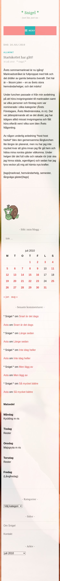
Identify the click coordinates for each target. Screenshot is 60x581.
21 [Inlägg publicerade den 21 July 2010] (22, 281)
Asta (6, 324)
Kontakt (8, 534)
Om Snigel (10, 525)
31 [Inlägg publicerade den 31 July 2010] (45, 287)
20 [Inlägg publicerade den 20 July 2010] (14, 281)
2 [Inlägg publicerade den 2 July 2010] (37, 262)
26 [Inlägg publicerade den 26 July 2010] (7, 287)
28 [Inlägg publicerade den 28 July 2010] (22, 287)
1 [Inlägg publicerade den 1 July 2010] (30, 262)
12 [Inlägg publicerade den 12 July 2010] (7, 274)
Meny (32, 30)
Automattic (36, 575)
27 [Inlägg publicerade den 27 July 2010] (14, 287)
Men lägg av (26, 366)
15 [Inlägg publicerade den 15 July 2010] (30, 274)
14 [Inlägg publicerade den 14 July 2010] (22, 274)
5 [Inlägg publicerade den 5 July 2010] (7, 268)
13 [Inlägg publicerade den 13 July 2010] (14, 274)
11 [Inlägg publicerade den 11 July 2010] (52, 268)
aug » (14, 296)
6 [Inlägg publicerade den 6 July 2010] (15, 268)
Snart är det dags (29, 316)
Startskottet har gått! (18, 57)
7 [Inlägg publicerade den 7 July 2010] (22, 268)
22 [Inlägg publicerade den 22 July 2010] (30, 281)
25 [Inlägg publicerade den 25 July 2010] (52, 281)
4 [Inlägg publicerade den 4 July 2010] (52, 262)
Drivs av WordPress (23, 571)
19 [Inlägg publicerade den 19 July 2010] (7, 281)
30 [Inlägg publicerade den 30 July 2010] (37, 287)
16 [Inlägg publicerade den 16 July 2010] (37, 274)
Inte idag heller (27, 350)
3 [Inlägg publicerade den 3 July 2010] (45, 262)
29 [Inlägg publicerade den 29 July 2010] (30, 287)
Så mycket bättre (28, 383)
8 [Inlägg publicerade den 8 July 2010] (30, 268)
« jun (6, 296)
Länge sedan (26, 333)
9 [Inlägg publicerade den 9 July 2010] (37, 268)
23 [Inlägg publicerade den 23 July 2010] (37, 281)
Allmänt (9, 52)
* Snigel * (30, 13)
